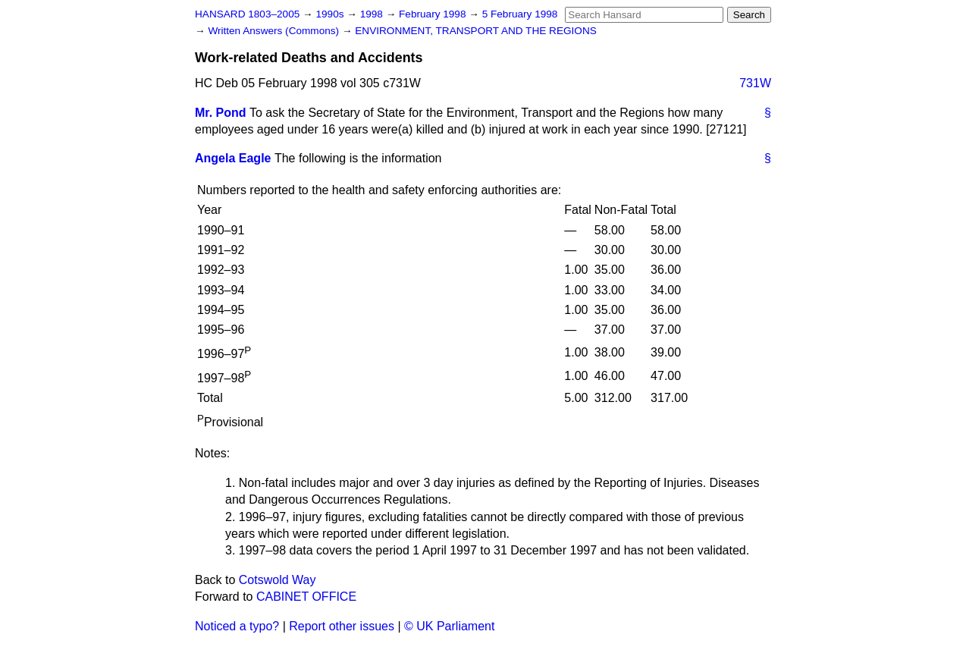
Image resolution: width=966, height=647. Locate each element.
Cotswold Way (277, 579)
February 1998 (434, 14)
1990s (331, 14)
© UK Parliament (449, 626)
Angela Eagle (233, 158)
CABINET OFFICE (306, 596)
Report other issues (341, 626)
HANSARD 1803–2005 (247, 14)
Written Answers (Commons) (275, 30)
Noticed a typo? (237, 626)
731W (755, 83)
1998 (373, 14)
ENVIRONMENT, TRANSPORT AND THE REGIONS (476, 30)
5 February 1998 (520, 14)
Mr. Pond (220, 112)
